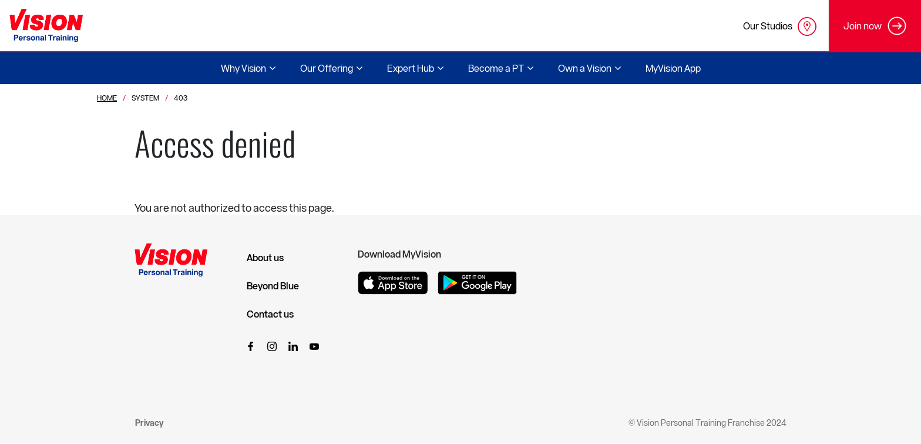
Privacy (149, 422)
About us (265, 257)
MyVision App (673, 68)
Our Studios (779, 26)
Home (107, 97)
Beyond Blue (273, 285)
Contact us (270, 314)
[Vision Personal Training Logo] (46, 25)
